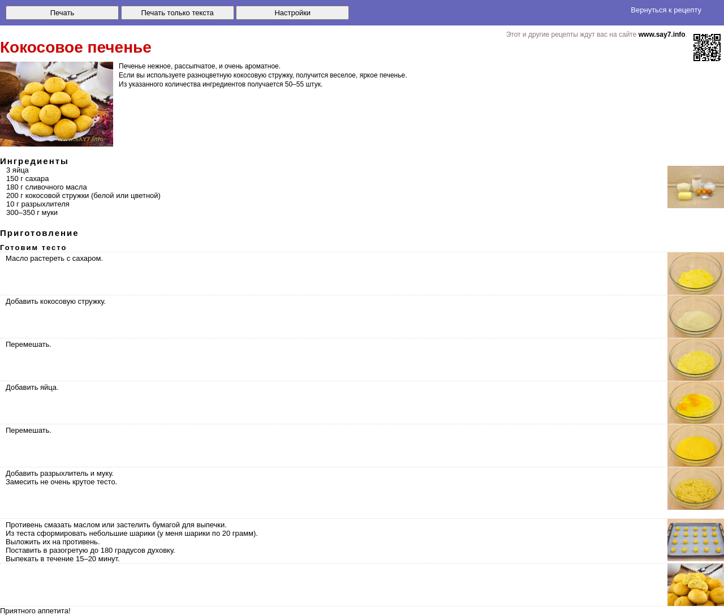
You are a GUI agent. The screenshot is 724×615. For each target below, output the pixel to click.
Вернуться (666, 10)
